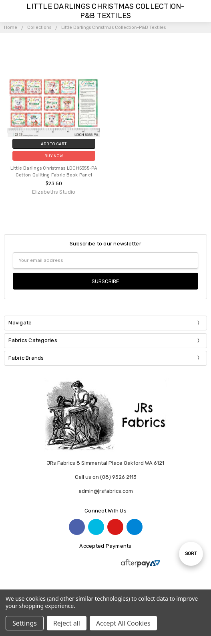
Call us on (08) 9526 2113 (106, 477)
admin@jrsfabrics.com (105, 491)
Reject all (66, 623)
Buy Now (53, 156)
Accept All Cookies (123, 623)
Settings (24, 623)
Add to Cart (53, 144)
